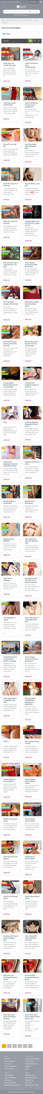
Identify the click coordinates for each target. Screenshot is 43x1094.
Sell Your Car (8, 1080)
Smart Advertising (31, 1064)
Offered (36, 20)
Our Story (7, 1059)
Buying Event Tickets (32, 1085)
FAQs (27, 1069)
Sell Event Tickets (10, 1082)
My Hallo (33, 2)
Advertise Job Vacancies (12, 1085)
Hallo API (28, 1066)
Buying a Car (29, 1080)
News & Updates (9, 1061)
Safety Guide (29, 1061)
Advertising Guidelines (32, 1059)
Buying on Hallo (30, 1075)
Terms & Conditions (10, 1066)
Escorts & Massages (21, 15)
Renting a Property (31, 1078)
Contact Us (8, 1064)
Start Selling (8, 1075)
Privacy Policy (8, 1069)
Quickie (4, 23)
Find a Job (28, 1082)
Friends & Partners (11, 20)
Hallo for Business (10, 1078)
